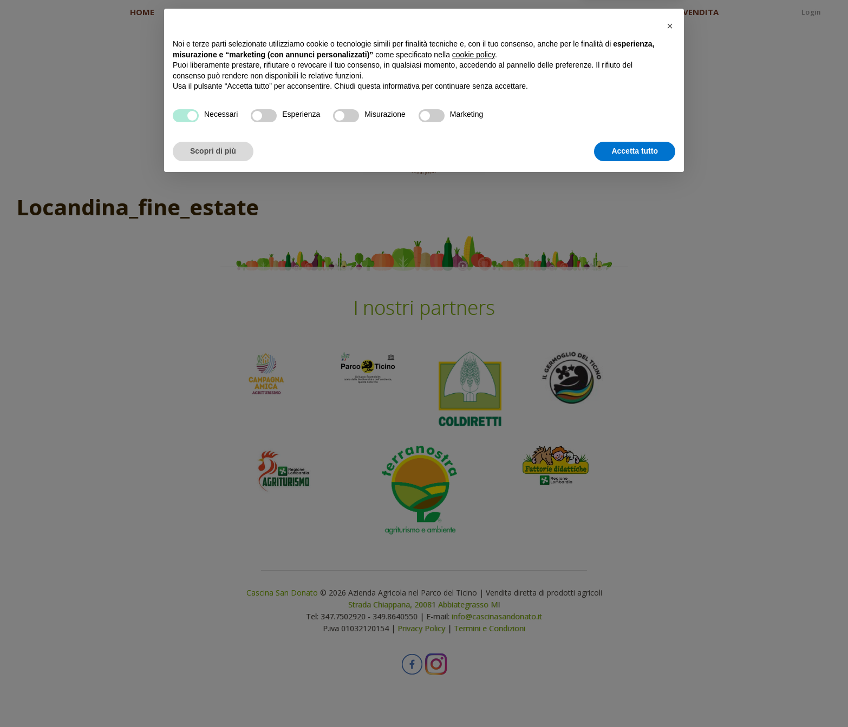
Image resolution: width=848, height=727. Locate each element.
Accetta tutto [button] (634, 697)
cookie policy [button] (473, 601)
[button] (670, 572)
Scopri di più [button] (213, 697)
